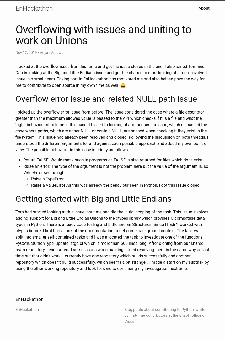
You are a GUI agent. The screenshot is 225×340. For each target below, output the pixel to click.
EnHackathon (34, 8)
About (204, 8)
